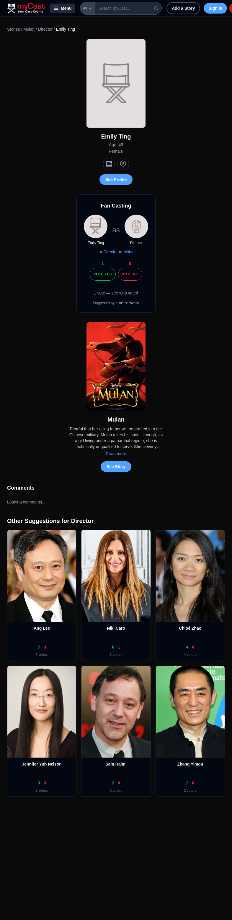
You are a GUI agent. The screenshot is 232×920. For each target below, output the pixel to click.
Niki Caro (116, 628)
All (87, 8)
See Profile (116, 179)
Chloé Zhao (190, 628)
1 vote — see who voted (116, 293)
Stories (13, 29)
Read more (116, 453)
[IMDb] (109, 163)
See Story (116, 466)
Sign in (215, 8)
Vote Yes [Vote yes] (103, 274)
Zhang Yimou (190, 764)
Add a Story (183, 8)
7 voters (41, 655)
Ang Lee (42, 628)
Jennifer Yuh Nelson (41, 764)
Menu (62, 8)
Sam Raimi (116, 764)
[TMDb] (123, 163)
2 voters (116, 791)
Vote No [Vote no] (130, 274)
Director (45, 29)
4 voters (190, 655)
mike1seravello (127, 303)
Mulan (29, 29)
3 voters (41, 791)
